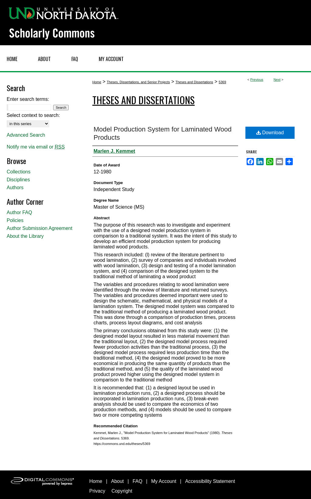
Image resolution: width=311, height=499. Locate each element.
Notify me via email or (36, 147)
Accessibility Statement (210, 481)
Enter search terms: (28, 99)
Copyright (121, 491)
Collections (18, 171)
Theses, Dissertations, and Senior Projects (138, 82)
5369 (222, 82)
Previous (256, 79)
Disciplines (18, 179)
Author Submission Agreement (39, 228)
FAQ (137, 481)
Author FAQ (19, 212)
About (117, 481)
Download (270, 132)
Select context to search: (33, 115)
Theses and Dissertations (194, 82)
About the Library (25, 236)
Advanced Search (26, 135)
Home (96, 82)
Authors (15, 187)
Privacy (97, 491)
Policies (15, 220)
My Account (163, 481)
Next (277, 79)
